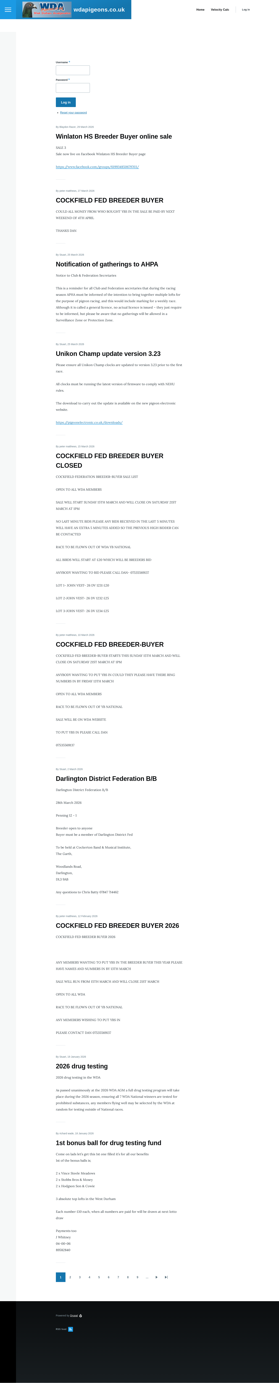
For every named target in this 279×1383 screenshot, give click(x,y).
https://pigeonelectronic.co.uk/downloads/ (89, 423)
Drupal (74, 1315)
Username (62, 62)
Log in (246, 22)
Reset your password (73, 112)
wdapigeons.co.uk (99, 22)
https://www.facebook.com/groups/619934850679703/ (97, 167)
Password (62, 80)
